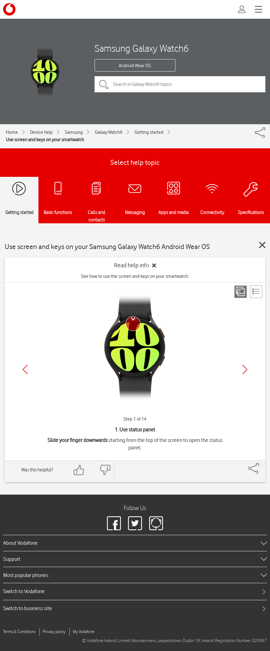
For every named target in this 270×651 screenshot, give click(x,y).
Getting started (149, 132)
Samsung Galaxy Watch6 (142, 48)
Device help (41, 132)
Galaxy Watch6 (108, 132)
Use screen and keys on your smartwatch (45, 139)
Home (12, 132)
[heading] (135, 543)
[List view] (256, 292)
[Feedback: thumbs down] (105, 470)
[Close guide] (262, 245)
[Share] (261, 465)
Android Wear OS (135, 65)
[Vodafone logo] (9, 9)
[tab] (135, 591)
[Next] (244, 369)
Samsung (74, 132)
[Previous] (25, 369)
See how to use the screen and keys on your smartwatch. (135, 276)
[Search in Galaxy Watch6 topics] (180, 84)
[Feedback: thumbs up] (79, 470)
